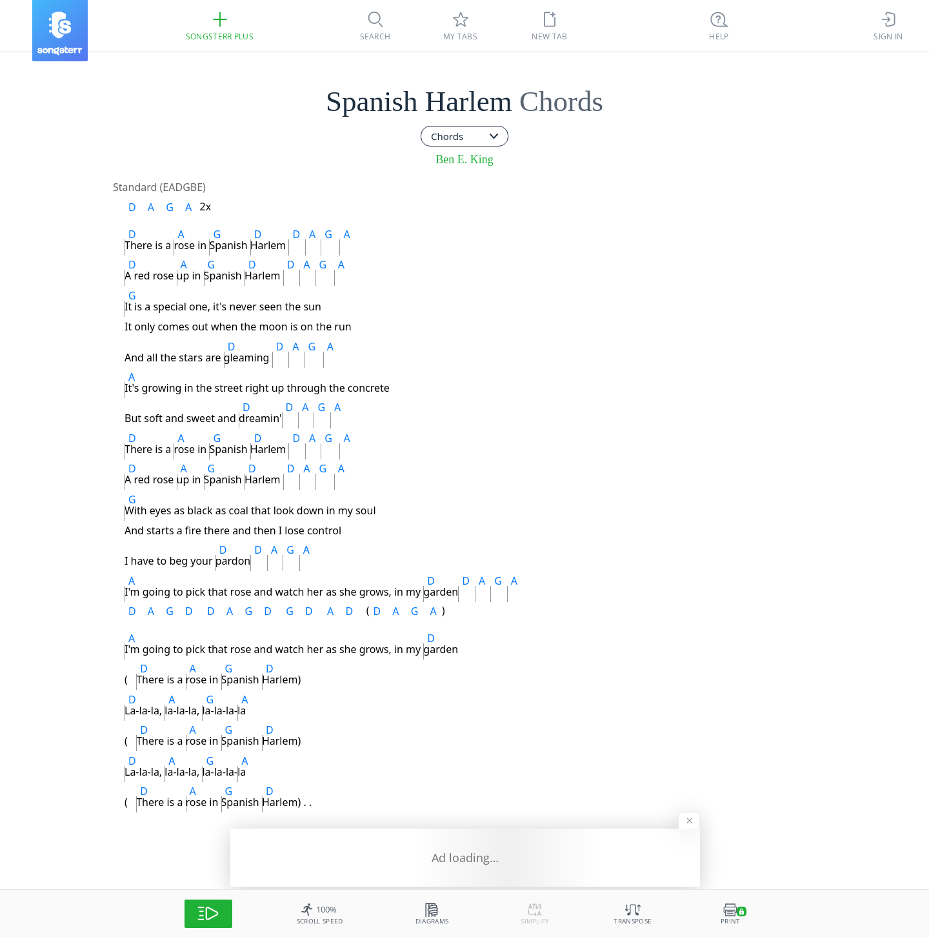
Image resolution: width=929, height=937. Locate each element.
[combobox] (464, 136)
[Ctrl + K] (719, 26)
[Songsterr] (60, 30)
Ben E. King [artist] (464, 159)
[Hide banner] (688, 817)
